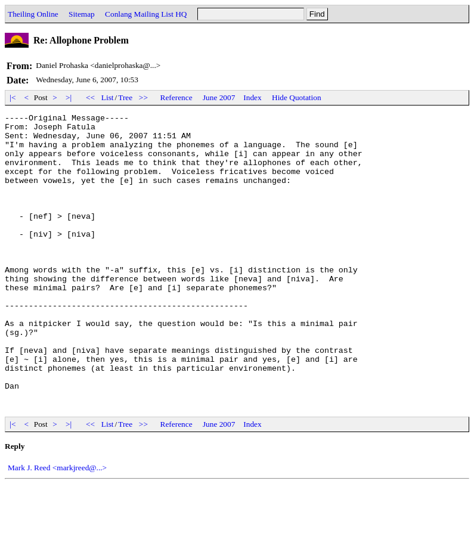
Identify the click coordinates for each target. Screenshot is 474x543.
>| (69, 97)
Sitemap (82, 14)
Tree (125, 97)
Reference (176, 97)
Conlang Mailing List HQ (146, 14)
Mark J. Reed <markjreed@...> (57, 526)
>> (143, 97)
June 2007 (219, 97)
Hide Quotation (296, 97)
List (107, 97)
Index (252, 97)
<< (90, 97)
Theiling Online (33, 14)
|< (13, 97)
